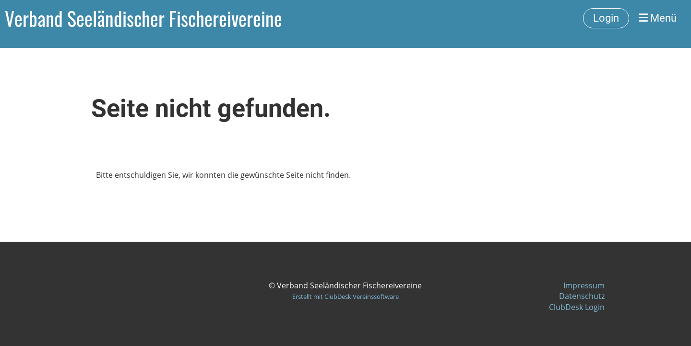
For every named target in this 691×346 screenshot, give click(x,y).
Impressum (584, 285)
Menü (658, 18)
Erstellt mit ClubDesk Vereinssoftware (345, 296)
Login (606, 18)
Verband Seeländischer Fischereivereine (143, 18)
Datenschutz (582, 296)
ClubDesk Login (577, 307)
